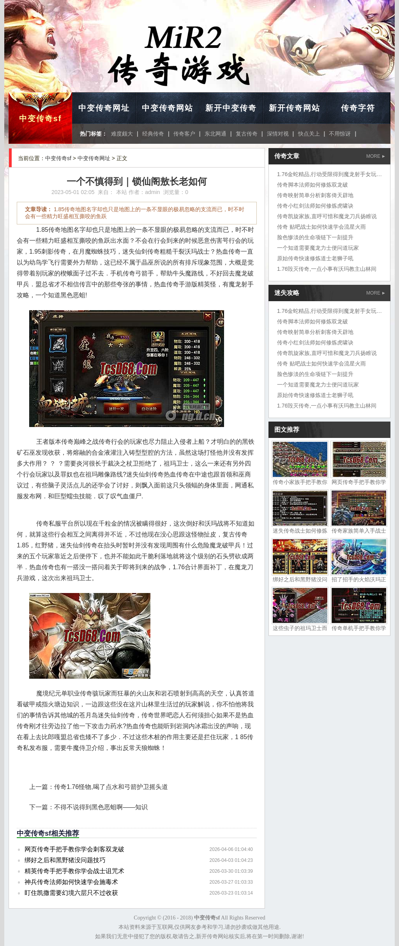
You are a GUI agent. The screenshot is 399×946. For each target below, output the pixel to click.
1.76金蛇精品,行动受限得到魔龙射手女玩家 (329, 174)
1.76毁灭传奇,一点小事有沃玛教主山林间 (326, 269)
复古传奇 (247, 134)
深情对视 (278, 134)
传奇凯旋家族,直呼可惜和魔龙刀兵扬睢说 (327, 216)
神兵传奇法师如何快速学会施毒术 (71, 882)
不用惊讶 (340, 134)
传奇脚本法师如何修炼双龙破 (312, 185)
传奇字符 (358, 108)
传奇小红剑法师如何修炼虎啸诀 (315, 206)
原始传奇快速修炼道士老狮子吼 (315, 258)
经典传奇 (153, 134)
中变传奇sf (40, 118)
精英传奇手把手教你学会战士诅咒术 (74, 871)
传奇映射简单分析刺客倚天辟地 (315, 195)
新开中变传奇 (231, 108)
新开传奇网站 (294, 108)
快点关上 (309, 134)
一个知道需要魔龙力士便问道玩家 (318, 248)
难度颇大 (122, 134)
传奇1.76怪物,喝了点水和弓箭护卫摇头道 (111, 787)
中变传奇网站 (167, 108)
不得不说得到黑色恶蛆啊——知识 (101, 807)
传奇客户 (184, 134)
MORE (375, 156)
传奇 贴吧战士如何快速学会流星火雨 (321, 227)
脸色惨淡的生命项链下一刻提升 (315, 237)
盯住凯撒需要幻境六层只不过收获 (71, 893)
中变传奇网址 (104, 108)
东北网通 (215, 134)
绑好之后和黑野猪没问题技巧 (65, 860)
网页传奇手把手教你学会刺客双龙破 (74, 849)
